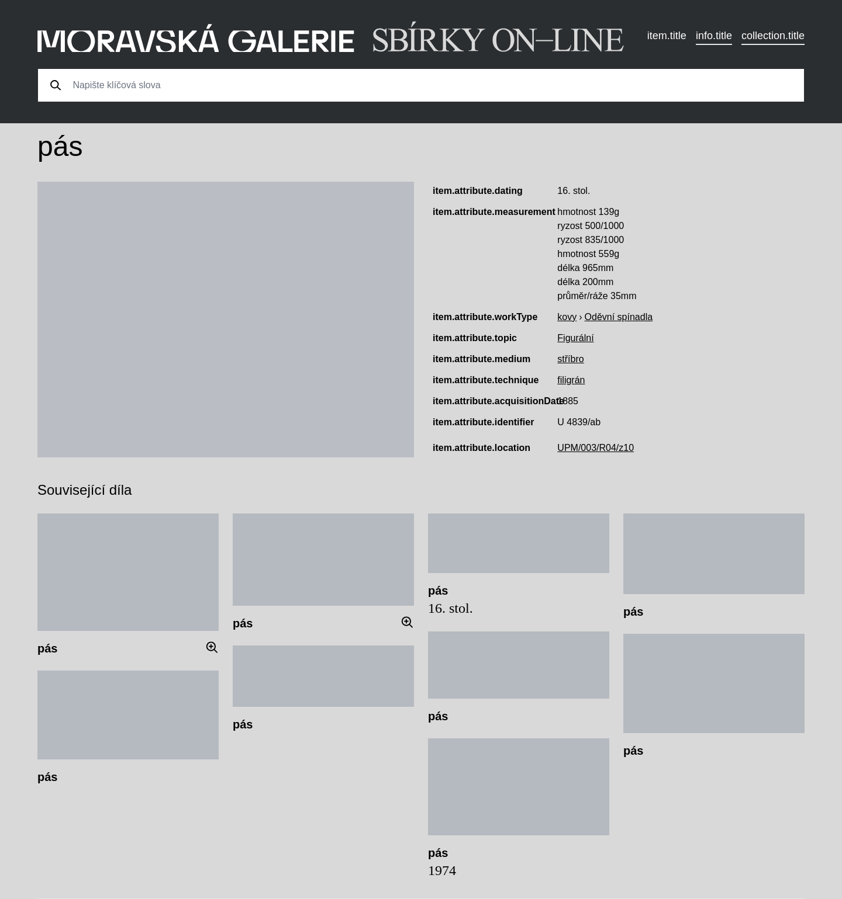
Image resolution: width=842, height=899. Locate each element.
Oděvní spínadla (619, 317)
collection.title (773, 35)
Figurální (575, 338)
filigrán (571, 380)
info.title (714, 35)
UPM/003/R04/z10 (595, 448)
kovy (567, 317)
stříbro (570, 359)
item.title (666, 35)
